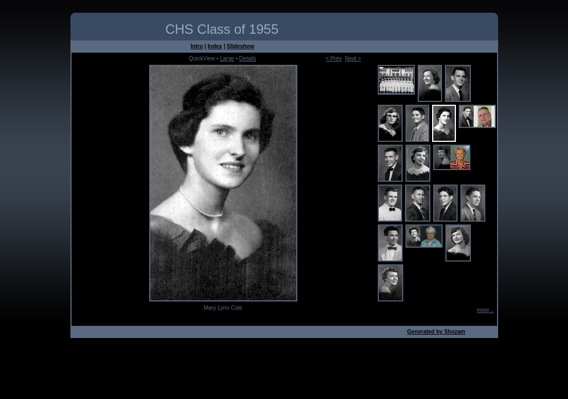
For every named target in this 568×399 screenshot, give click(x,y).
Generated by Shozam (436, 332)
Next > (353, 58)
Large (227, 58)
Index (214, 46)
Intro (197, 46)
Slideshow (240, 46)
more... (485, 310)
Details (247, 58)
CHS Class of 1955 (221, 29)
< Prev (334, 58)
